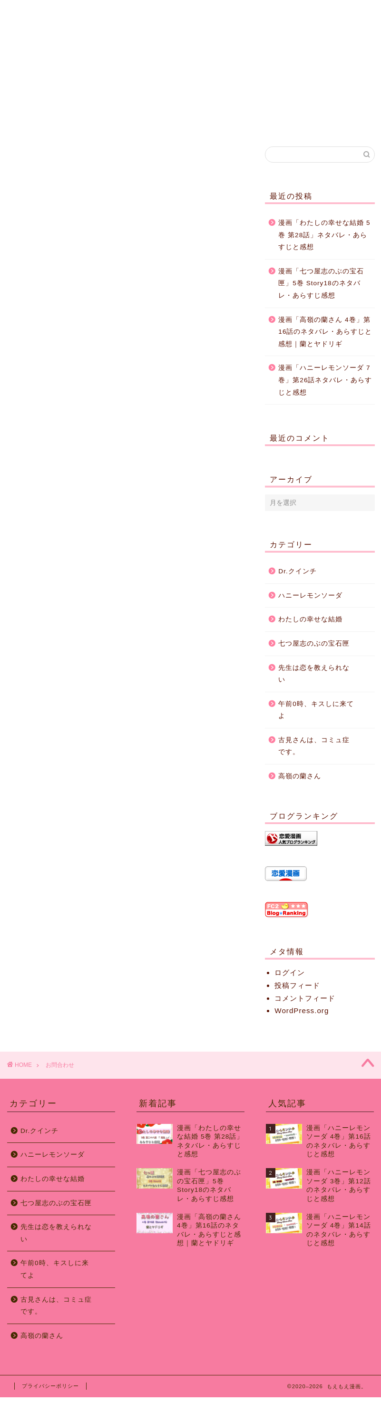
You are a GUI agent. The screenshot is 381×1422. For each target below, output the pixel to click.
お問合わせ (326, 11)
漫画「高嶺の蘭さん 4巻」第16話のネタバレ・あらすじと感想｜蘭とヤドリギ (325, 332)
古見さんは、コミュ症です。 (314, 746)
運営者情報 (145, 11)
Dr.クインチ (297, 571)
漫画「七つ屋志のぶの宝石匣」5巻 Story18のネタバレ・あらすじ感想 (321, 283)
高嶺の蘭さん (299, 776)
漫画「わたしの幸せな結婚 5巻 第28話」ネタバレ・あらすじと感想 (324, 235)
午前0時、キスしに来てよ (316, 710)
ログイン (289, 972)
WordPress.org (301, 1010)
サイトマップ (236, 11)
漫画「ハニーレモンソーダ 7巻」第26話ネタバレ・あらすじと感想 (325, 380)
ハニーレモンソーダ (310, 595)
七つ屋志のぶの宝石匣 (314, 643)
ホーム (55, 11)
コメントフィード (304, 998)
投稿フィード (297, 985)
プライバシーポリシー (50, 1386)
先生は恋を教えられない (314, 674)
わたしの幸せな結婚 (310, 619)
